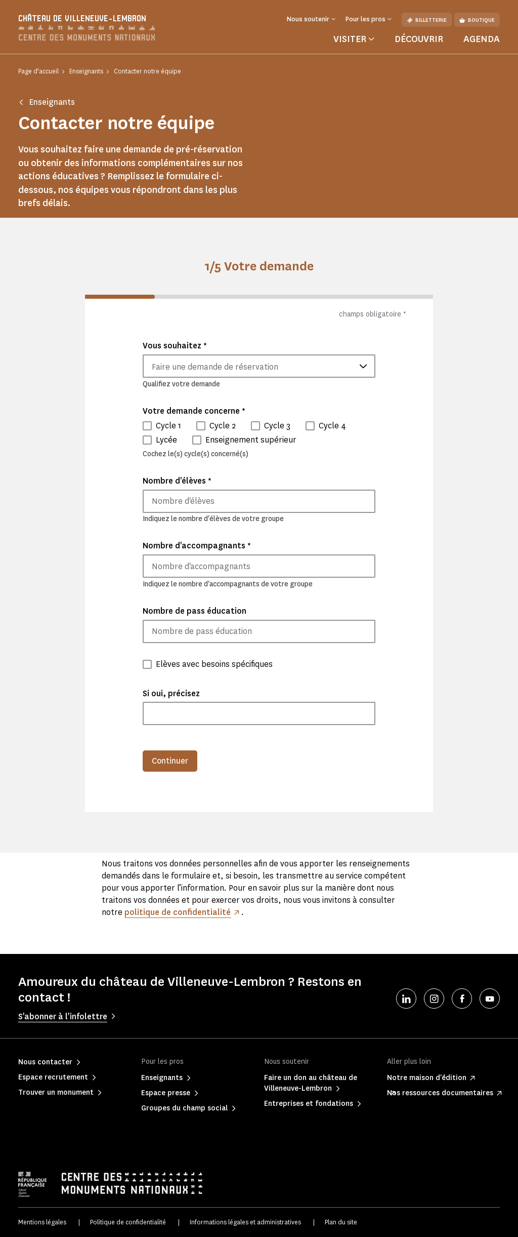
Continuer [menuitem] (170, 760)
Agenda (481, 39)
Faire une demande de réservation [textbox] (215, 367)
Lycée (166, 439)
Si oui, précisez (171, 693)
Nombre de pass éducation (194, 611)
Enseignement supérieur (250, 439)
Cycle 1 (168, 425)
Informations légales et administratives (245, 1222)
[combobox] (259, 366)
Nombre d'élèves (177, 480)
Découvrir (419, 39)
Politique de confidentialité (128, 1222)
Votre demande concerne (194, 411)
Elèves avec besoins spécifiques (214, 664)
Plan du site (341, 1222)
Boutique (477, 20)
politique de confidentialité (177, 912)
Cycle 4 (332, 425)
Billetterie (427, 20)
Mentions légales (42, 1222)
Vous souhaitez (175, 345)
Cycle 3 (277, 425)
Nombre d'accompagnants (197, 545)
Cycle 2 (222, 425)
